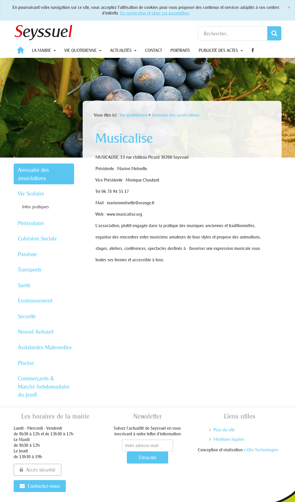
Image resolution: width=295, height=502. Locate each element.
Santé (24, 285)
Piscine (26, 363)
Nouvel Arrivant (35, 331)
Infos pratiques (35, 206)
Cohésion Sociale (37, 238)
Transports (29, 269)
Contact (153, 50)
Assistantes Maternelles (45, 347)
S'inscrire (147, 457)
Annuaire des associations (33, 173)
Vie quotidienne (82, 50)
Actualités (123, 50)
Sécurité (27, 316)
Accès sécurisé (37, 470)
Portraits (180, 50)
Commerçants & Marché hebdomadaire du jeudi (44, 386)
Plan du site (224, 429)
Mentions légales (228, 439)
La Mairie (44, 50)
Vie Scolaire (31, 193)
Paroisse (27, 254)
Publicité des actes (221, 50)
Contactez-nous (40, 486)
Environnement (35, 300)
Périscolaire (31, 223)
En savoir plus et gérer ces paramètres (154, 13)
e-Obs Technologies (261, 449)
